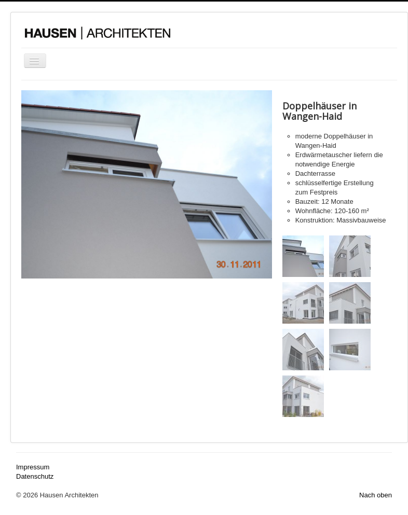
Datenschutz (34, 476)
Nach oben (375, 495)
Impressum (32, 467)
